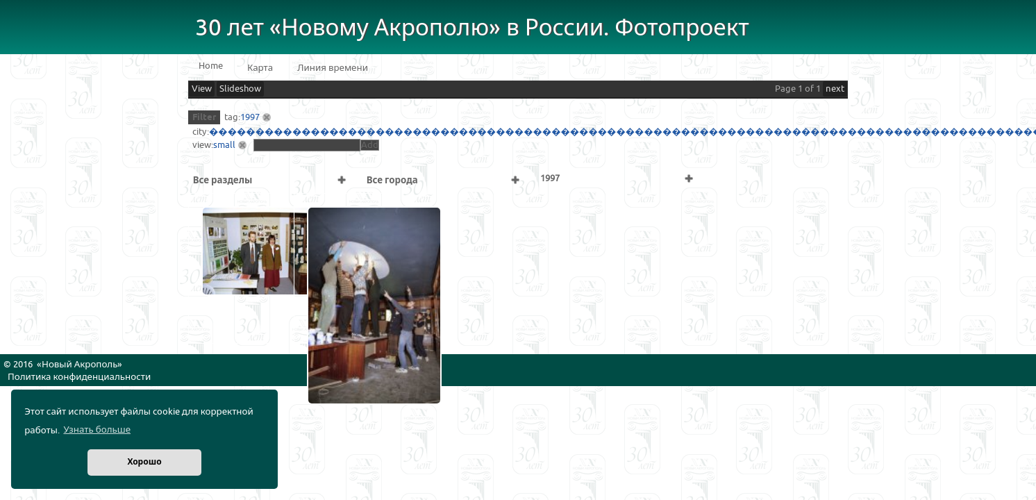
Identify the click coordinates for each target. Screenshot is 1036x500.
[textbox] (306, 145)
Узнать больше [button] (97, 430)
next (835, 89)
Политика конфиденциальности (79, 377)
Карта (260, 68)
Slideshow (240, 89)
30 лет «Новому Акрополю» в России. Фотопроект (472, 28)
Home (211, 66)
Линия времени (332, 68)
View (202, 89)
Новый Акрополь (79, 364)
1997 (250, 117)
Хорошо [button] (144, 462)
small (224, 145)
